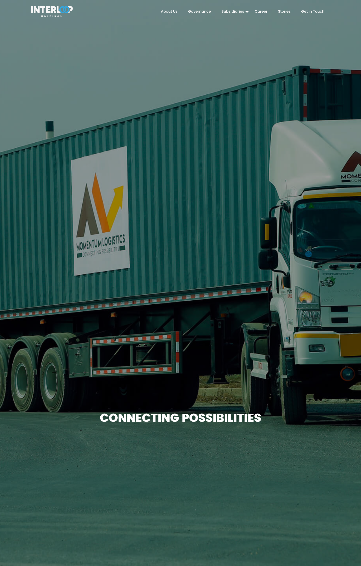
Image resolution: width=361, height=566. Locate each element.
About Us (169, 11)
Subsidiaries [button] (232, 11)
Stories (284, 11)
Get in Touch (312, 11)
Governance (199, 11)
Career (261, 11)
